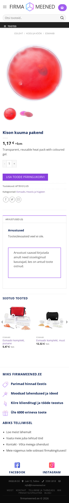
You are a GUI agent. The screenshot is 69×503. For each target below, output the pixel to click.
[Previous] (2, 329)
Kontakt (21, 490)
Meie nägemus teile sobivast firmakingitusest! (36, 450)
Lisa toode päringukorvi (25, 177)
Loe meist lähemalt (18, 432)
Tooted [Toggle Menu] (10, 26)
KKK (59, 490)
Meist (10, 490)
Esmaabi (50, 33)
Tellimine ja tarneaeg (42, 490)
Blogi (47, 492)
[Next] (66, 329)
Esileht (18, 33)
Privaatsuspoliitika (30, 492)
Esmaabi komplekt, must (50, 340)
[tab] (34, 219)
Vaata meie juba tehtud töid (24, 438)
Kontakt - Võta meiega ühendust (27, 444)
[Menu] (5, 6)
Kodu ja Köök (34, 33)
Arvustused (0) (14, 219)
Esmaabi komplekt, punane (14, 342)
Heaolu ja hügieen (35, 191)
